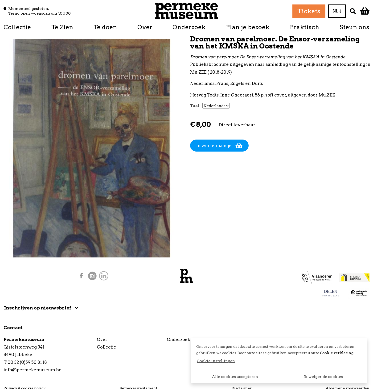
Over (144, 27)
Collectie (17, 27)
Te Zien (62, 27)
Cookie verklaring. (337, 353)
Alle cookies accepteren (235, 376)
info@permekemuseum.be (32, 369)
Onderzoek (189, 27)
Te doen (105, 27)
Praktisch (304, 27)
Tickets (308, 11)
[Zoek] (353, 10)
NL (336, 10)
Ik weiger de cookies (323, 376)
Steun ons (354, 27)
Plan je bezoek (248, 27)
